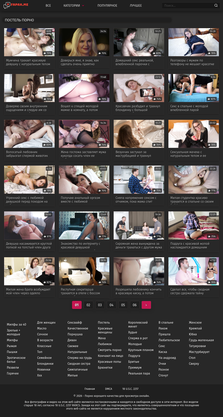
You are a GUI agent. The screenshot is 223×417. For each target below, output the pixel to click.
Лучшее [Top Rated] (136, 5)
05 (123, 305)
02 (88, 305)
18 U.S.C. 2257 (130, 389)
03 (100, 305)
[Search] (216, 5)
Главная (90, 389)
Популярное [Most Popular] (107, 5)
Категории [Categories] (74, 5)
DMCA (108, 389)
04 (111, 305)
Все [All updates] (48, 5)
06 (135, 305)
